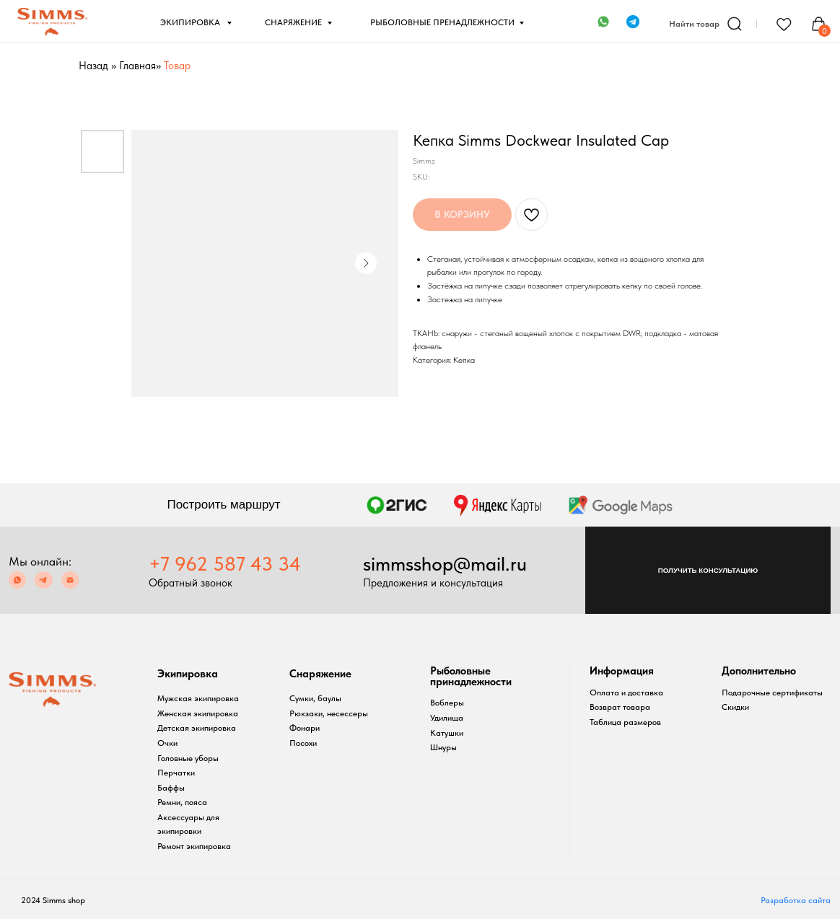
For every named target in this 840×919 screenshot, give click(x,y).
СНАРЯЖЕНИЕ (293, 22)
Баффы (171, 787)
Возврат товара (620, 706)
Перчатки (176, 772)
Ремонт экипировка (194, 845)
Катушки (446, 732)
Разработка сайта (796, 899)
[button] (708, 570)
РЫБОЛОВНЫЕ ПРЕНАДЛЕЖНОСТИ (442, 22)
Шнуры (443, 747)
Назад (93, 65)
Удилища (446, 717)
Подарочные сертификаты (772, 692)
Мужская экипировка (198, 697)
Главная (137, 65)
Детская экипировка (196, 727)
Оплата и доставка (626, 692)
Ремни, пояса (182, 801)
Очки (167, 742)
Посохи (303, 742)
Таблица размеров (625, 721)
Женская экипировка (197, 713)
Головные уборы (188, 757)
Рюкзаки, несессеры (328, 713)
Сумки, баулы (315, 697)
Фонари (304, 727)
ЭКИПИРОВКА (191, 22)
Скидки (735, 706)
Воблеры (447, 702)
